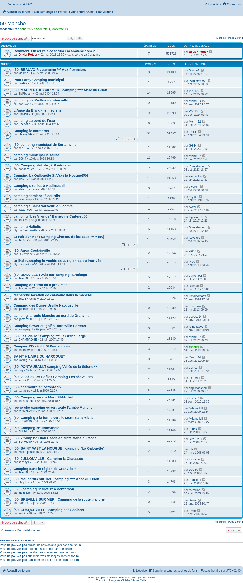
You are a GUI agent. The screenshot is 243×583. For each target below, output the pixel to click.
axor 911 (24, 380)
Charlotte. (25, 124)
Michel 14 (195, 101)
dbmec (193, 367)
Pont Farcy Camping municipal (39, 80)
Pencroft (194, 70)
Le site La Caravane (87, 54)
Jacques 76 (30, 169)
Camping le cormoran (31, 131)
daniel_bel (195, 275)
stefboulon (195, 176)
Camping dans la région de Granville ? (45, 469)
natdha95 (24, 349)
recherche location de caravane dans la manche (53, 295)
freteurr (194, 347)
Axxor (192, 207)
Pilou (192, 261)
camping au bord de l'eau (34, 121)
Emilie (193, 131)
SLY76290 (25, 421)
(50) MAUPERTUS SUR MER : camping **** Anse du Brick (60, 90)
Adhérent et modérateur (35, 29)
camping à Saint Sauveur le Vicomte (43, 206)
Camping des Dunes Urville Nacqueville (46, 305)
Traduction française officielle (113, 580)
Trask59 (194, 398)
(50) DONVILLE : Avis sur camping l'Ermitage (50, 275)
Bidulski (23, 114)
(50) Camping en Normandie (36, 428)
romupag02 (26, 329)
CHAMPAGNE (28, 339)
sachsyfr (24, 462)
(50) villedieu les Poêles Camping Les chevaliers (53, 377)
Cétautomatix (197, 296)
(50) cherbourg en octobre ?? (37, 387)
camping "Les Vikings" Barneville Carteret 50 (50, 216)
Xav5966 (194, 237)
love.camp (25, 199)
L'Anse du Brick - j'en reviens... (39, 110)
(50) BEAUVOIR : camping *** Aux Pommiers (50, 69)
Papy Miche (26, 370)
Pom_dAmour (197, 80)
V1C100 (194, 91)
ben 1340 (24, 148)
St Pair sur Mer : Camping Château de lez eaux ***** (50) (59, 237)
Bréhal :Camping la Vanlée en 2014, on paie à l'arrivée (57, 261)
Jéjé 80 (23, 278)
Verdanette (30, 230)
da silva (23, 220)
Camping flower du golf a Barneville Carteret (50, 326)
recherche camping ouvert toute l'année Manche (53, 407)
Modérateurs (60, 29)
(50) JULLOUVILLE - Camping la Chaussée (48, 458)
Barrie (22, 503)
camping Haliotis (27, 226)
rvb (191, 449)
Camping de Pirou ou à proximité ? (42, 285)
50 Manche (13, 23)
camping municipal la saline (36, 155)
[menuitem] (27, 4)
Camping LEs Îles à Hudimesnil (39, 186)
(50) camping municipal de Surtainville (45, 145)
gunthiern (24, 309)
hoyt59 (193, 197)
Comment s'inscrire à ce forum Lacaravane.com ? (54, 51)
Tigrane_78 (196, 217)
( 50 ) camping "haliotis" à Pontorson (44, 489)
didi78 (22, 179)
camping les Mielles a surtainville (41, 100)
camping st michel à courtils (37, 196)
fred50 (193, 429)
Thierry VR (25, 134)
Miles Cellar (140, 580)
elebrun (23, 189)
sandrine (194, 459)
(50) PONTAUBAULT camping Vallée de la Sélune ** (55, 367)
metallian (24, 492)
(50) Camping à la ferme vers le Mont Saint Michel (54, 418)
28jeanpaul (26, 452)
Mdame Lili (25, 73)
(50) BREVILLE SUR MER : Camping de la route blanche (59, 499)
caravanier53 (27, 411)
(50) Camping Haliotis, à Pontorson (42, 165)
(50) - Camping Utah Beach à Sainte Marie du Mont (55, 438)
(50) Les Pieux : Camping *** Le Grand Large (50, 336)
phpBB (109, 577)
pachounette (26, 401)
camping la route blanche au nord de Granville (51, 316)
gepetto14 (195, 316)
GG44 (27, 104)
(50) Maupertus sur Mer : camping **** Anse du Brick (56, 479)
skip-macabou (198, 388)
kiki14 (192, 251)
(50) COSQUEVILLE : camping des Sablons (49, 510)
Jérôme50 (25, 240)
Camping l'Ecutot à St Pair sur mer (42, 346)
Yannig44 (24, 360)
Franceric (195, 480)
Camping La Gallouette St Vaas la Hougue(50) (51, 175)
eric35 (22, 298)
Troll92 (23, 83)
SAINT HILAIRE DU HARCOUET (39, 356)
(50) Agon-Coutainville (32, 250)
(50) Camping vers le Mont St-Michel (43, 397)
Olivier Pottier (28, 54)
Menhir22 (195, 121)
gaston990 (25, 209)
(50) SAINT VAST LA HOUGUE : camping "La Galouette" (59, 448)
